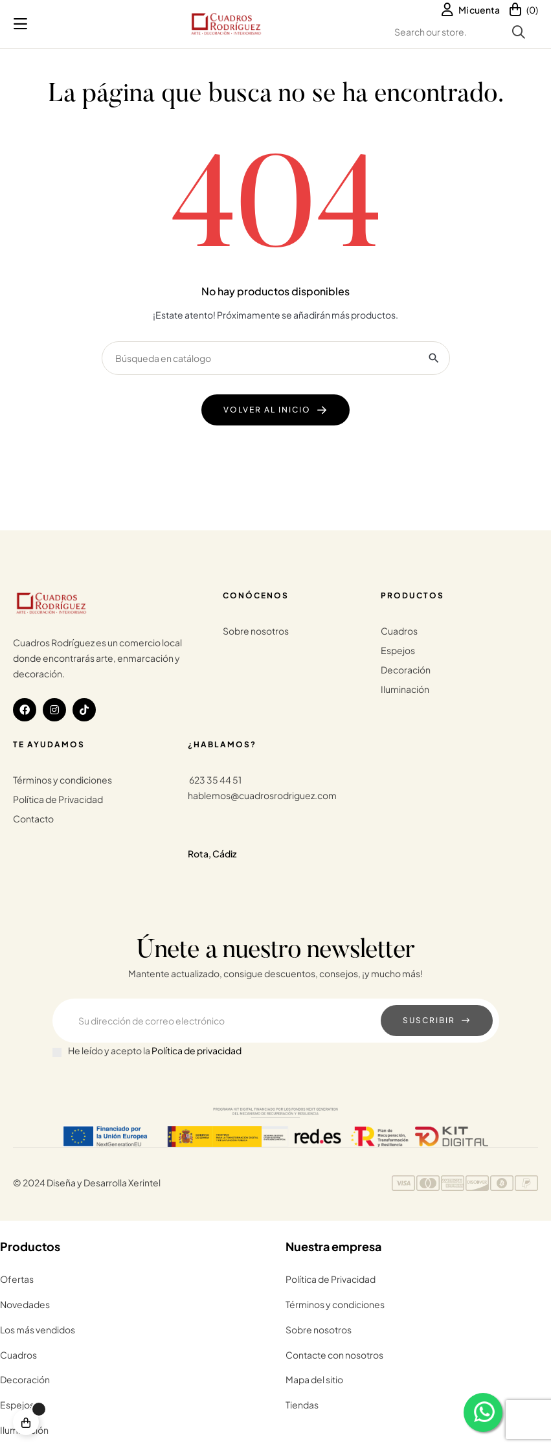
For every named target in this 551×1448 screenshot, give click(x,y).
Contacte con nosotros (334, 1355)
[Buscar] (276, 358)
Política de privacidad (197, 1050)
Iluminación (405, 689)
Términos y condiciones (62, 780)
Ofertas (17, 1279)
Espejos (398, 650)
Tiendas (302, 1404)
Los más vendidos (37, 1329)
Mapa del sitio (314, 1379)
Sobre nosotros (256, 631)
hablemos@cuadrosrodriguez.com (262, 795)
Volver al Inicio (267, 409)
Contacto (33, 818)
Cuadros (399, 631)
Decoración (406, 669)
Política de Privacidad (58, 799)
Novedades (25, 1304)
